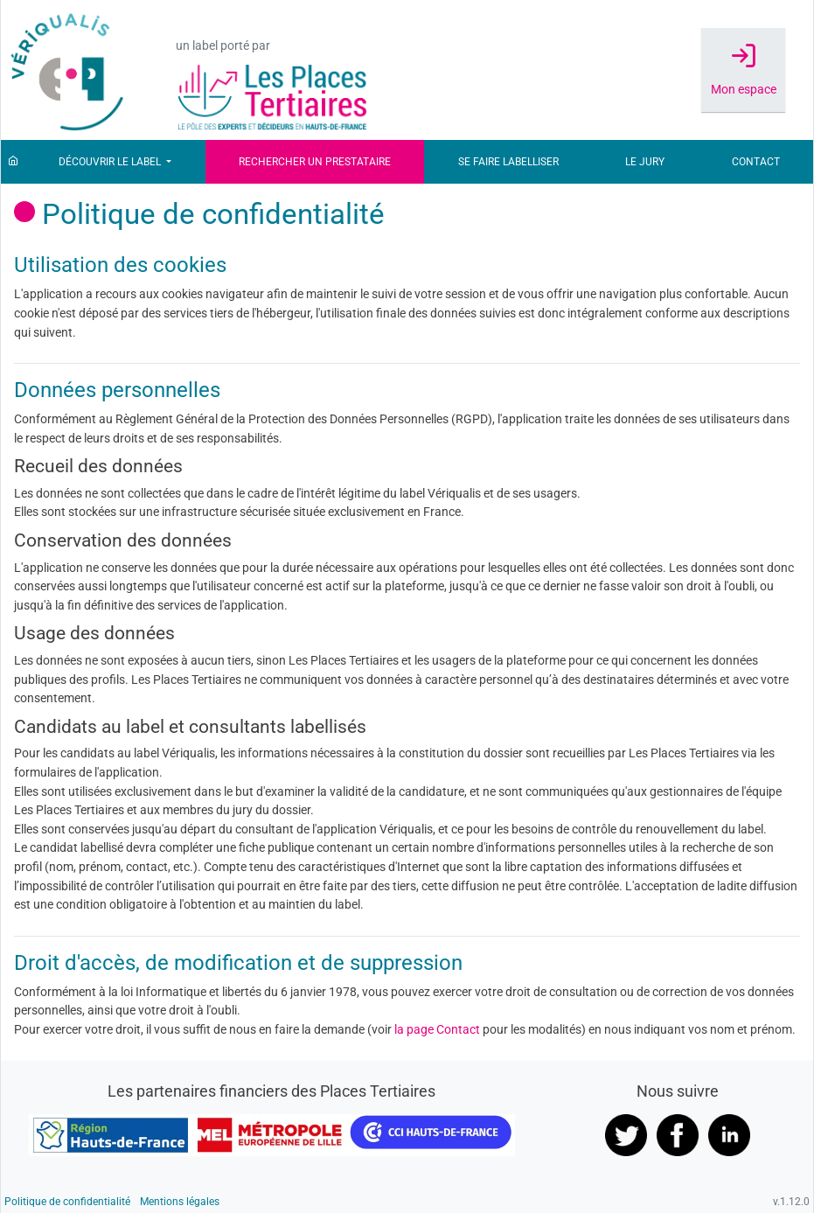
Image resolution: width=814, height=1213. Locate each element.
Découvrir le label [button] (111, 162)
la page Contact (437, 1029)
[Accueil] (13, 162)
